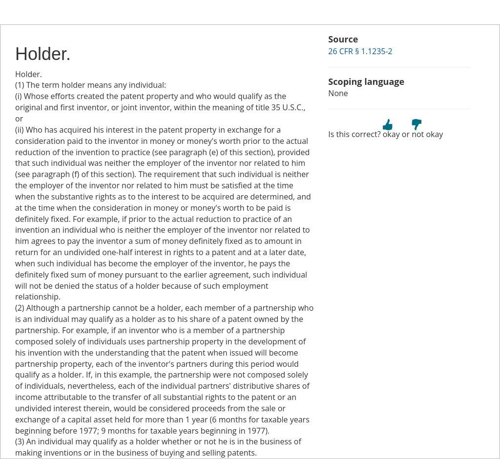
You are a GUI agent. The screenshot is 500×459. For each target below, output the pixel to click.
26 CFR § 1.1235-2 (360, 51)
